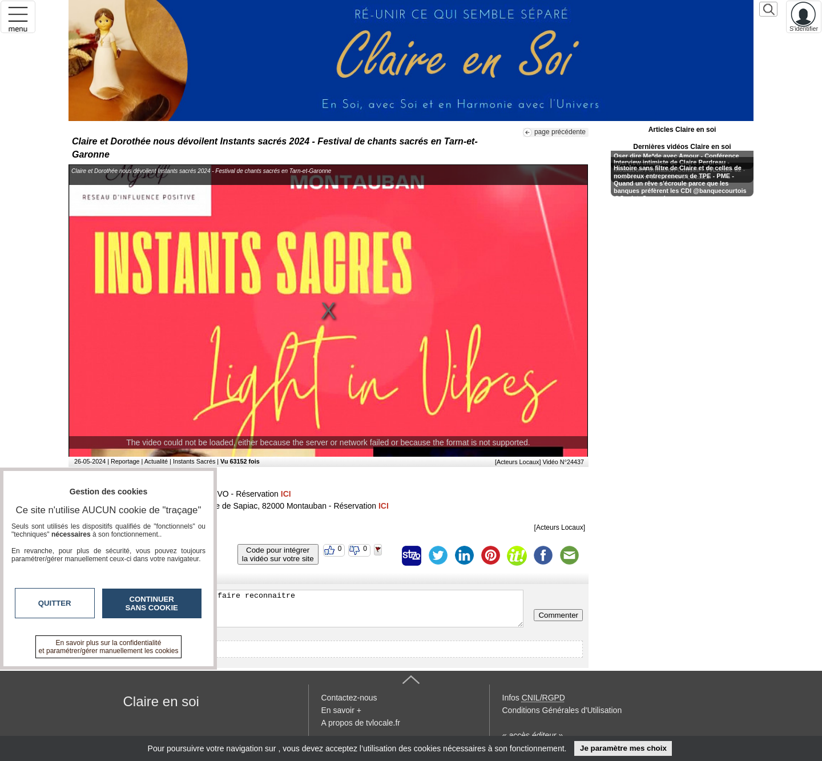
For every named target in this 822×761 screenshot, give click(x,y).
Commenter (558, 615)
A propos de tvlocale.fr (361, 722)
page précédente (560, 132)
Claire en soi (161, 701)
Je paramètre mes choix (623, 748)
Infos (533, 697)
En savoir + (341, 710)
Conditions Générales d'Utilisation (562, 710)
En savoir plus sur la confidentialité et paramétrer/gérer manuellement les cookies (109, 647)
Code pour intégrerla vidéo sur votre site (278, 554)
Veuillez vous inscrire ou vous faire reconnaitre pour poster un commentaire (298, 608)
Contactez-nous (349, 697)
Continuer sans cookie (152, 603)
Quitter (54, 603)
